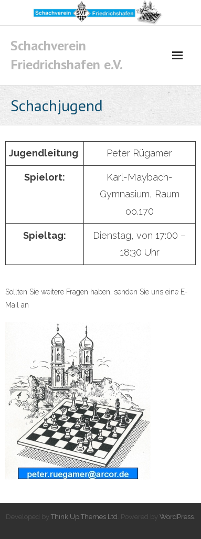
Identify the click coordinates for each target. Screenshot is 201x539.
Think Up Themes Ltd (84, 517)
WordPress (177, 517)
